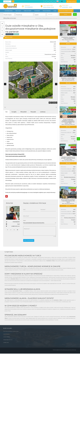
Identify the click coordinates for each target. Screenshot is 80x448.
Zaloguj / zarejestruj (71, 1)
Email (18, 218)
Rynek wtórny (27, 10)
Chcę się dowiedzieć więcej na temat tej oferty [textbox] (33, 217)
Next (56, 81)
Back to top (74, 343)
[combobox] (39, 217)
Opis (6, 106)
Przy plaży (18, 10)
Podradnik (37, 10)
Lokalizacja (42, 106)
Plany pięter (33, 106)
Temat (24, 214)
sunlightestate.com (15, 220)
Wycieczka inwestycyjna (65, 10)
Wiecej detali (23, 106)
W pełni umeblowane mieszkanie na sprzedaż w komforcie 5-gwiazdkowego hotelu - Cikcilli (68, 121)
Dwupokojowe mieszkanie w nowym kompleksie (68, 38)
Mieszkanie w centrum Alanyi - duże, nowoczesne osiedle (68, 78)
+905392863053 (16, 215)
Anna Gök (9, 197)
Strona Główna (38, 18)
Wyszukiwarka (47, 10)
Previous (5, 81)
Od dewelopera (9, 10)
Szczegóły (14, 106)
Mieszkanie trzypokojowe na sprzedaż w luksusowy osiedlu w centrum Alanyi (68, 158)
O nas (54, 10)
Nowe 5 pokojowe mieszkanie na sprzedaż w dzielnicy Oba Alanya (68, 201)
